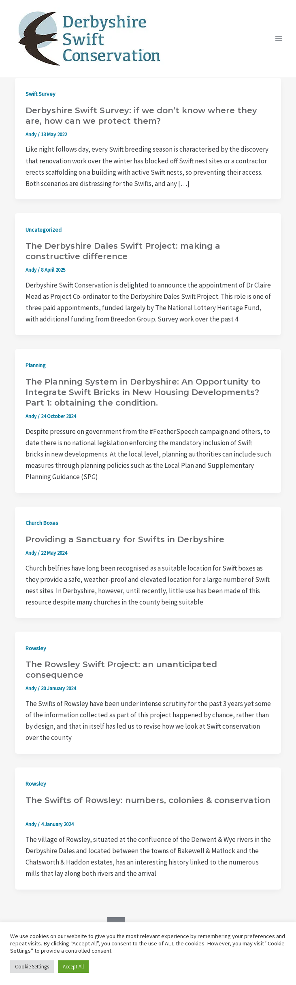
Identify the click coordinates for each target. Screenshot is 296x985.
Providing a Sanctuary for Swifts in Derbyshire (125, 539)
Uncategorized (44, 229)
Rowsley (36, 648)
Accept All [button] (73, 966)
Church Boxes (42, 522)
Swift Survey (40, 93)
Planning (36, 365)
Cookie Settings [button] (32, 966)
